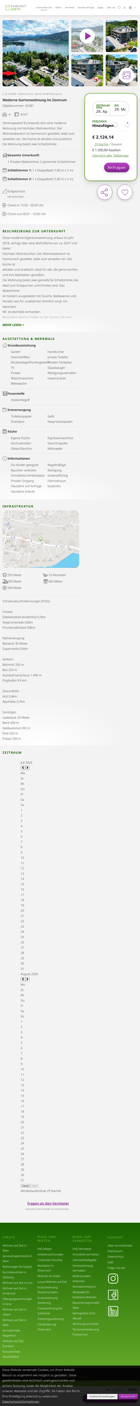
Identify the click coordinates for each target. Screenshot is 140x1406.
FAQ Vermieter (82, 1249)
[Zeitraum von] (101, 111)
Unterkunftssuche (43, 7)
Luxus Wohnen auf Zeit (52, 1282)
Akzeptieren (128, 1396)
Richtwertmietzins (84, 1286)
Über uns (111, 7)
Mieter (58, 7)
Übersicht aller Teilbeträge (110, 155)
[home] (15, 7)
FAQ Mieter (44, 1249)
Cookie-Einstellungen (102, 1396)
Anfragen (117, 167)
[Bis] (120, 109)
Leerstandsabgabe (84, 1260)
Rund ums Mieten (46, 1239)
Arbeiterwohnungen (50, 1254)
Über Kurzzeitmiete (120, 1245)
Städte (100, 7)
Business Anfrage (86, 7)
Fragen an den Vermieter (48, 1203)
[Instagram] (113, 1278)
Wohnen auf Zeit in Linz (17, 1283)
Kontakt (116, 1237)
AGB (110, 1262)
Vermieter (69, 7)
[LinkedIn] (113, 1311)
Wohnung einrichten (86, 1324)
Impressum (115, 1251)
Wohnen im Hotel (48, 1276)
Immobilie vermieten (86, 1254)
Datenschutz (116, 1256)
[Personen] (121, 122)
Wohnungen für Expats (17, 1267)
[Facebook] (113, 1295)
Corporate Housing (49, 1260)
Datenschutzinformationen (20, 1401)
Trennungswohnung (50, 1319)
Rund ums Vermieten (82, 1239)
